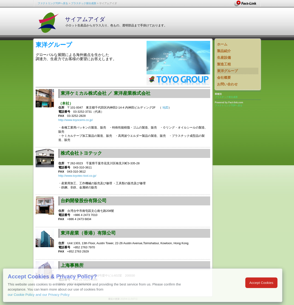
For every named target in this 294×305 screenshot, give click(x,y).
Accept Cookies (261, 283)
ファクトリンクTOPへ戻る (53, 3)
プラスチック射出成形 (83, 3)
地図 (165, 107)
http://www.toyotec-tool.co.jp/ (77, 175)
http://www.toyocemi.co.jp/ (75, 120)
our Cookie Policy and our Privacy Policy (39, 295)
